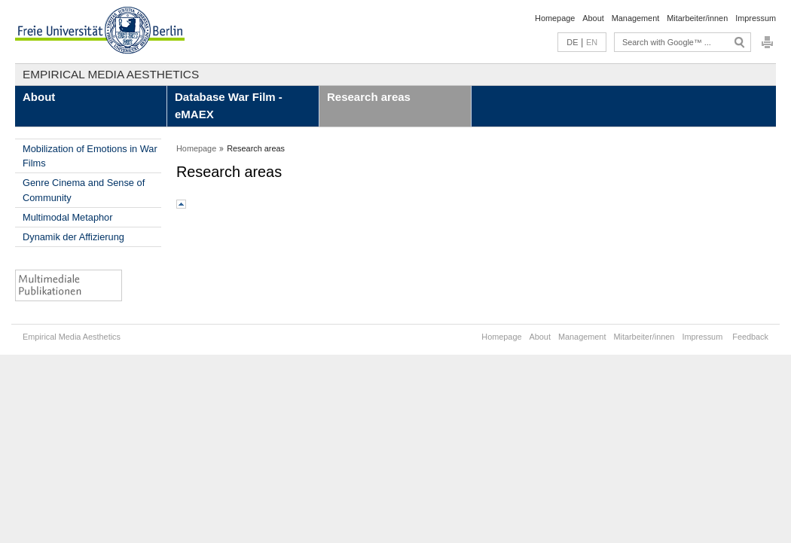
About (592, 18)
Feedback (750, 336)
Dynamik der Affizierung (73, 237)
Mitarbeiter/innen (697, 18)
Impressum (755, 18)
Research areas (369, 96)
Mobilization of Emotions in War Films (90, 156)
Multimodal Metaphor (68, 217)
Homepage (555, 18)
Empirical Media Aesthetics (111, 74)
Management (635, 18)
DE (572, 42)
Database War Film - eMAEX (228, 105)
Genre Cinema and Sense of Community (84, 190)
